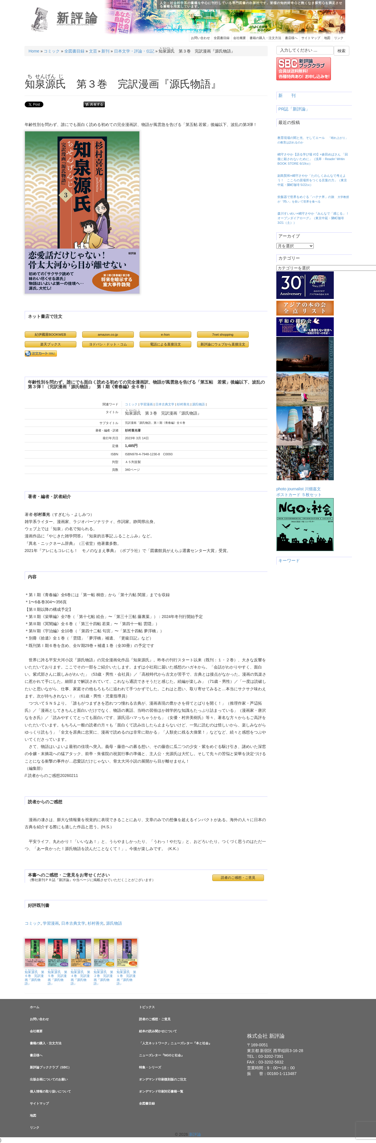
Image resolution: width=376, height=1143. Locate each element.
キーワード (289, 560)
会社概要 (239, 38)
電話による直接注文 (165, 344)
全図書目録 (222, 38)
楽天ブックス (50, 344)
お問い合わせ (200, 38)
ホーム (34, 1007)
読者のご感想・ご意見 (238, 878)
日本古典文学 (164, 404)
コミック (52, 51)
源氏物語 (198, 404)
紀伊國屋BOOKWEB (50, 334)
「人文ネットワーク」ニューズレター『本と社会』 (175, 1043)
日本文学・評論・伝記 (134, 51)
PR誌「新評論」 (294, 109)
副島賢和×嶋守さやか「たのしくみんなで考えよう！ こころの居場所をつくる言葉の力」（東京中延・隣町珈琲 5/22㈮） (312, 180)
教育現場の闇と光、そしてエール (312, 140)
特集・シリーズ (150, 1067)
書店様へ (291, 38)
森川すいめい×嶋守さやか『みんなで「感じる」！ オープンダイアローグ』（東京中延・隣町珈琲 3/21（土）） (313, 218)
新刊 (105, 51)
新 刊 (287, 95)
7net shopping (223, 334)
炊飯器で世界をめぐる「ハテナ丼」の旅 (313, 199)
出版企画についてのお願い (49, 1079)
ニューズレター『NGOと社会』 (161, 1055)
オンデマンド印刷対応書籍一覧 (161, 1091)
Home (34, 51)
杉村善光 (183, 404)
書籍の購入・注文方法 (265, 38)
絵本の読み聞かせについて (158, 1031)
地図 (327, 38)
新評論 (78, 18)
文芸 (93, 51)
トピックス (147, 1007)
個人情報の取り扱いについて (50, 1091)
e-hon (165, 334)
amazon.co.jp (108, 334)
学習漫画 (146, 404)
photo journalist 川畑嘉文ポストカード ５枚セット (305, 417)
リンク (339, 38)
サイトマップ (310, 38)
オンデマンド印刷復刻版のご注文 (162, 1079)
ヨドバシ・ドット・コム (108, 344)
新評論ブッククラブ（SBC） (51, 1067)
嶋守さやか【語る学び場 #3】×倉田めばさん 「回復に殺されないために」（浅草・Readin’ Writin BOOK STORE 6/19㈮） (312, 159)
